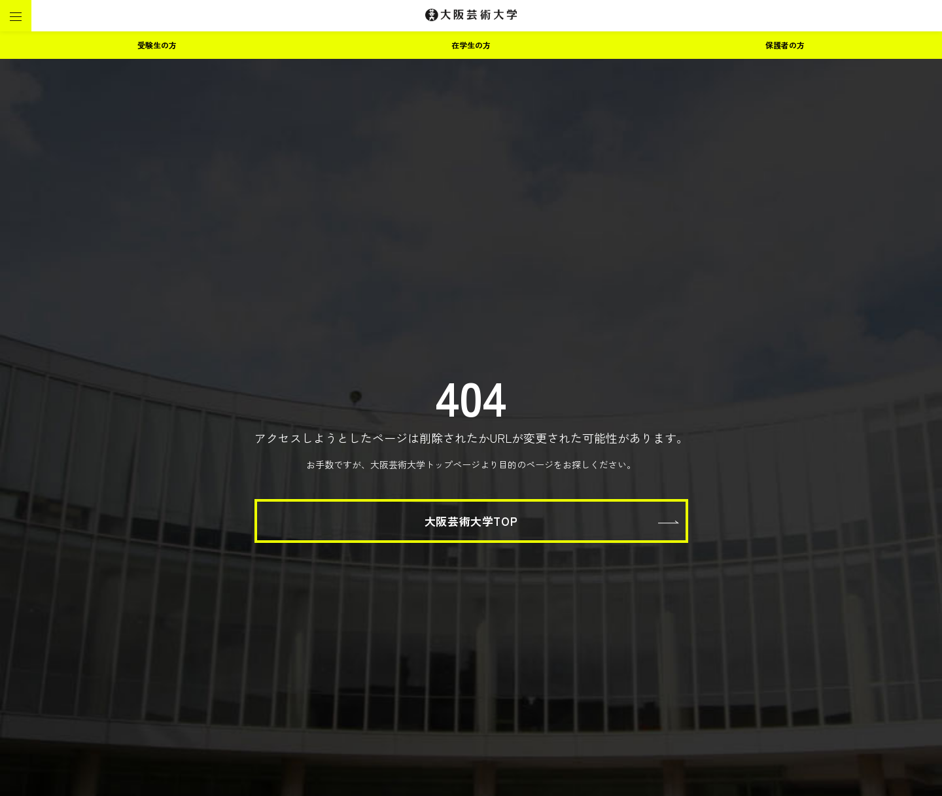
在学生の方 (471, 44)
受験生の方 (157, 44)
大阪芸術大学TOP (471, 521)
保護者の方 (785, 44)
